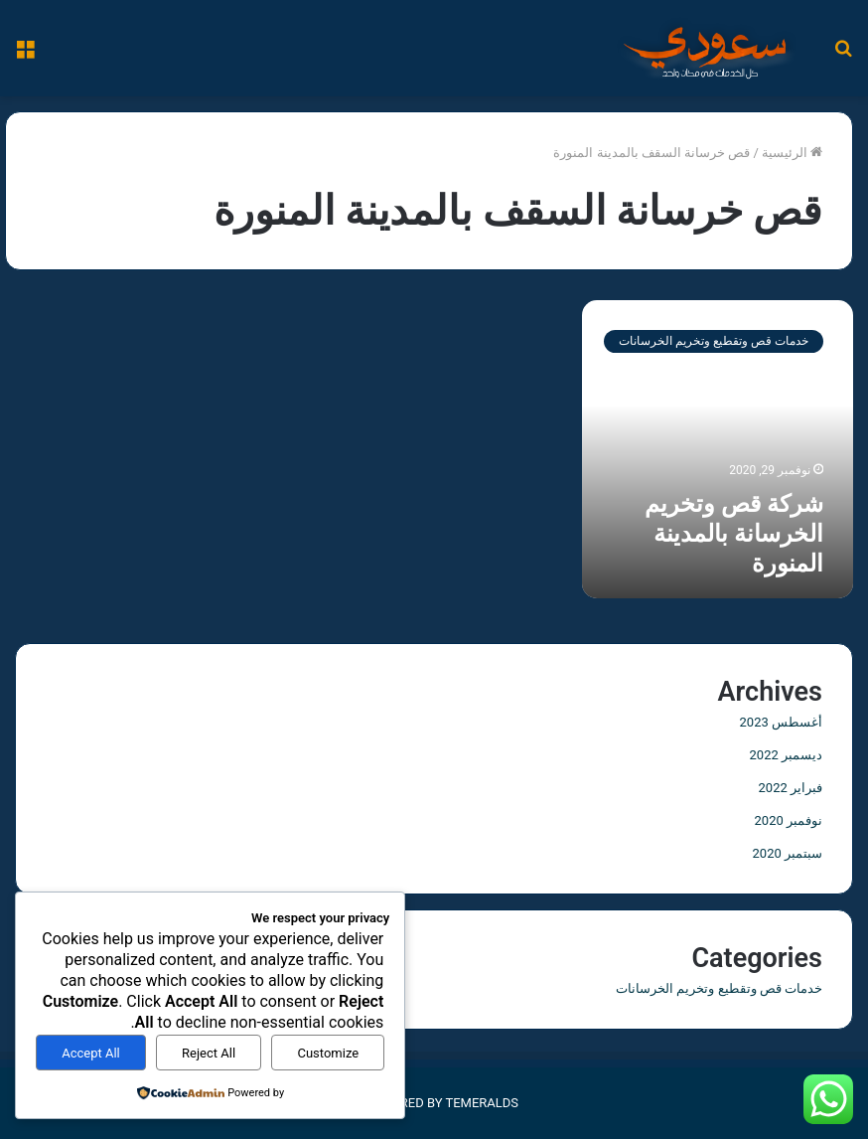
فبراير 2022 (790, 787)
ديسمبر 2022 (786, 754)
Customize (328, 1053)
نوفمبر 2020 (788, 820)
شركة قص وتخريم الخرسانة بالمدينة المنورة (734, 533)
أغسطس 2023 (781, 722)
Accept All (91, 1053)
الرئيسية (792, 152)
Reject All (208, 1053)
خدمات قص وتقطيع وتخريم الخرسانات (719, 988)
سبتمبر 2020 (787, 853)
